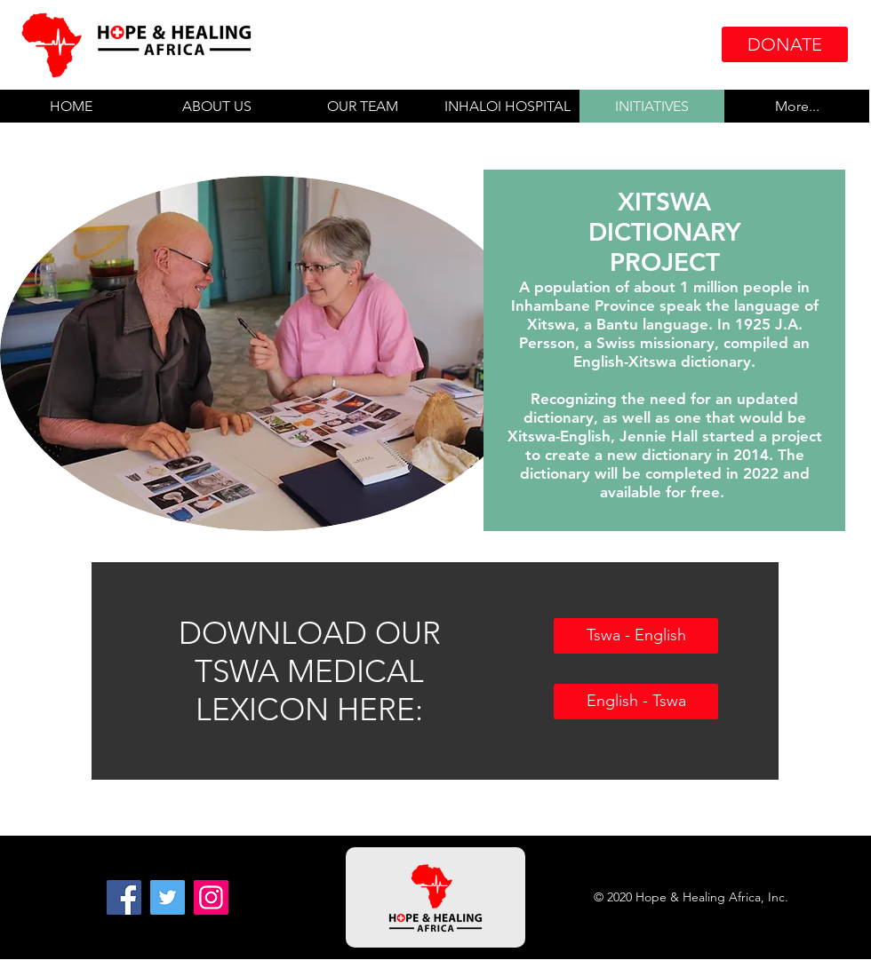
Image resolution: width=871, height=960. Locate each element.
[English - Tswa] (636, 701)
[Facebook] (124, 897)
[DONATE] (785, 44)
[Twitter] (167, 897)
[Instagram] (211, 897)
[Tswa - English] (636, 636)
